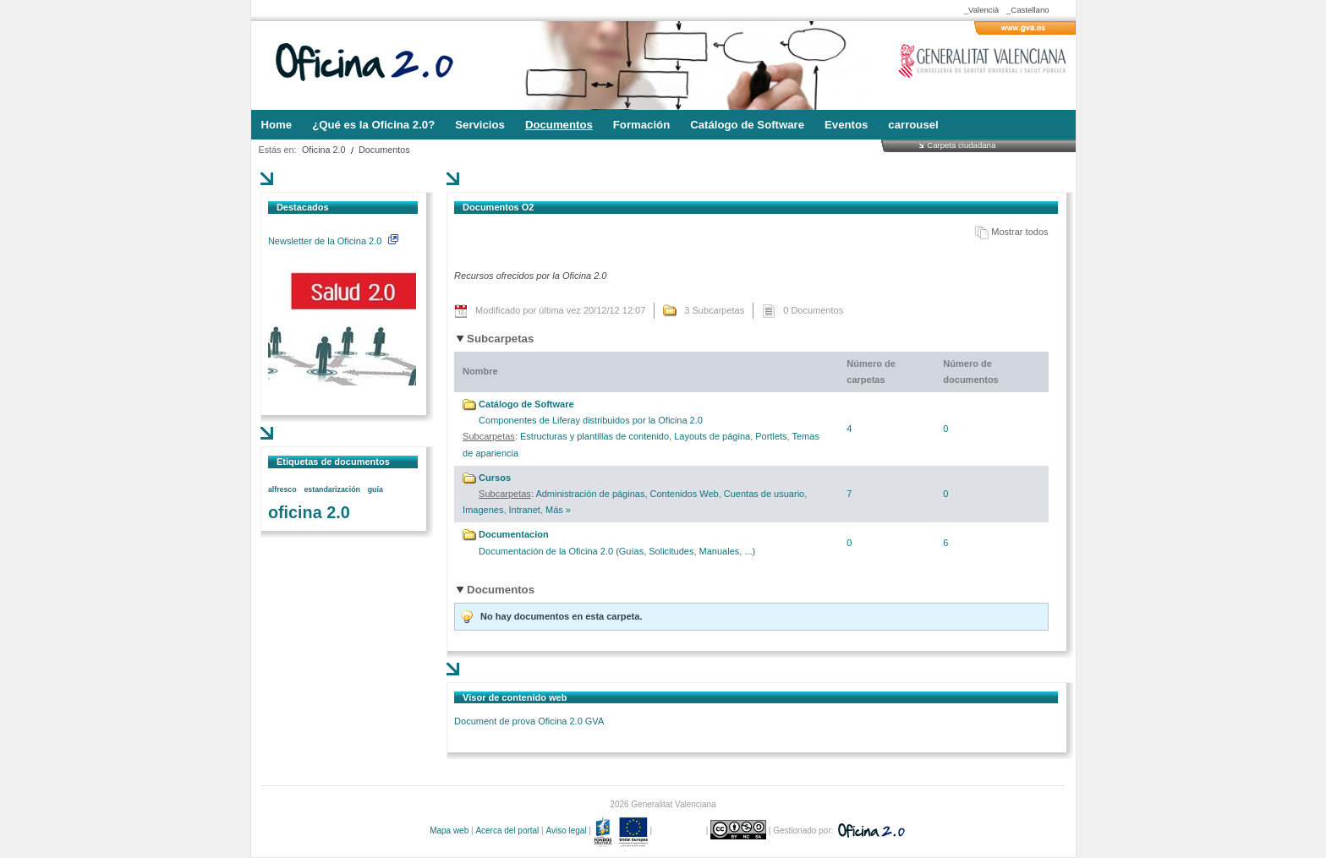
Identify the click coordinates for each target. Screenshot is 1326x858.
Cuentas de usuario (764, 494)
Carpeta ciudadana (961, 145)
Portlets (770, 436)
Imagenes (483, 510)
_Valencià (981, 9)
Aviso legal (565, 830)
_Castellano (1027, 9)
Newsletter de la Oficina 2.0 (333, 241)
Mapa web (449, 830)
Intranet (524, 510)
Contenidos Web (684, 494)
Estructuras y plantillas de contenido (594, 436)
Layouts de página (712, 436)
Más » (558, 510)
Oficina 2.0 (324, 150)
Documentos (384, 150)
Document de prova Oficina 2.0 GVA (529, 721)
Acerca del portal (507, 830)
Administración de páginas (589, 494)
